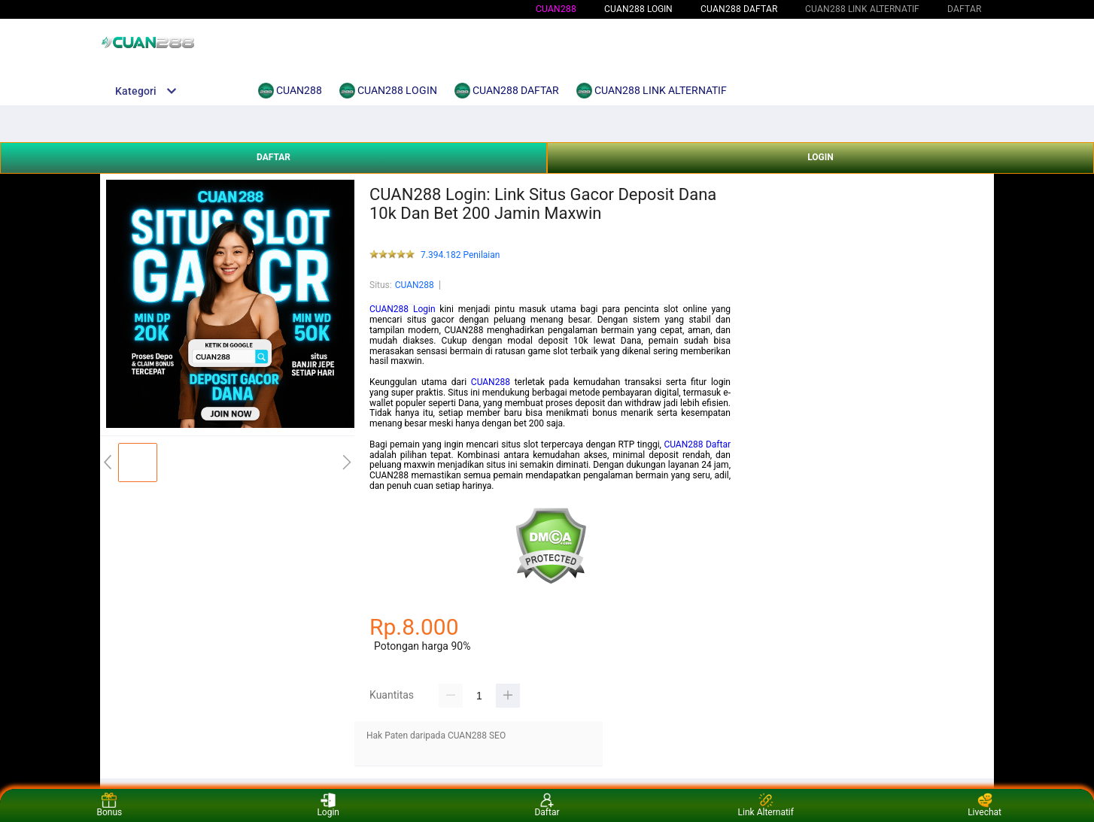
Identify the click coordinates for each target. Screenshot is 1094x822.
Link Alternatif (766, 805)
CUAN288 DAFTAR (738, 9)
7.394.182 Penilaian (460, 255)
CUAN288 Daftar (697, 444)
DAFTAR (273, 157)
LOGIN (820, 157)
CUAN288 (556, 9)
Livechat (984, 805)
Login (328, 805)
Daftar (546, 805)
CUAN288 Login (402, 309)
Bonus (110, 805)
